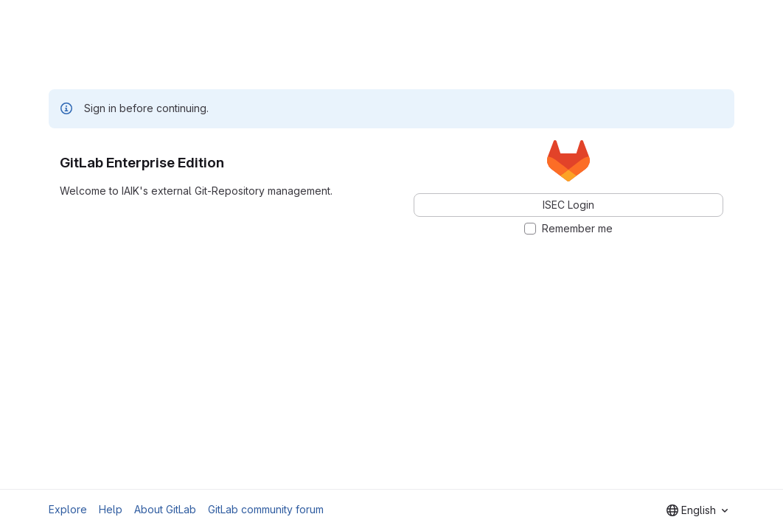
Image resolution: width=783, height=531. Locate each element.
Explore (68, 509)
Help (110, 509)
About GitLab (165, 509)
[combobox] (697, 510)
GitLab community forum (266, 509)
